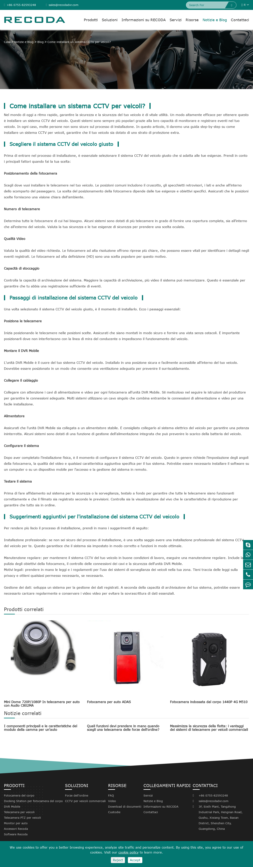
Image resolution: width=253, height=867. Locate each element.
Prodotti (91, 20)
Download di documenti (124, 806)
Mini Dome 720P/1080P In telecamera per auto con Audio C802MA (42, 703)
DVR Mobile (12, 806)
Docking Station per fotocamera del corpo (33, 801)
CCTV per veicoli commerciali (85, 801)
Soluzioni (110, 20)
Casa (7, 42)
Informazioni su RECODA (144, 20)
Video (112, 801)
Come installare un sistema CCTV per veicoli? (79, 42)
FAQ (111, 795)
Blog (40, 42)
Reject (118, 860)
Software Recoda (15, 834)
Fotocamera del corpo (19, 795)
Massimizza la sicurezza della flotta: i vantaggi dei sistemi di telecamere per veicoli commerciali (209, 727)
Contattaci (240, 20)
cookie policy (128, 852)
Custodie (114, 812)
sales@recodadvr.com (62, 5)
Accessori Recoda (16, 828)
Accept (135, 860)
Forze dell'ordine (76, 795)
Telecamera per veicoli (19, 812)
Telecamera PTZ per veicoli (22, 817)
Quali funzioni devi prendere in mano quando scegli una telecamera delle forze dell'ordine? (123, 727)
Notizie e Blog (215, 20)
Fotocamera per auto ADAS (109, 702)
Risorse (192, 20)
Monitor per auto (16, 823)
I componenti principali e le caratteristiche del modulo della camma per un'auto (40, 727)
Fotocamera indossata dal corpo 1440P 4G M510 (208, 702)
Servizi (176, 20)
